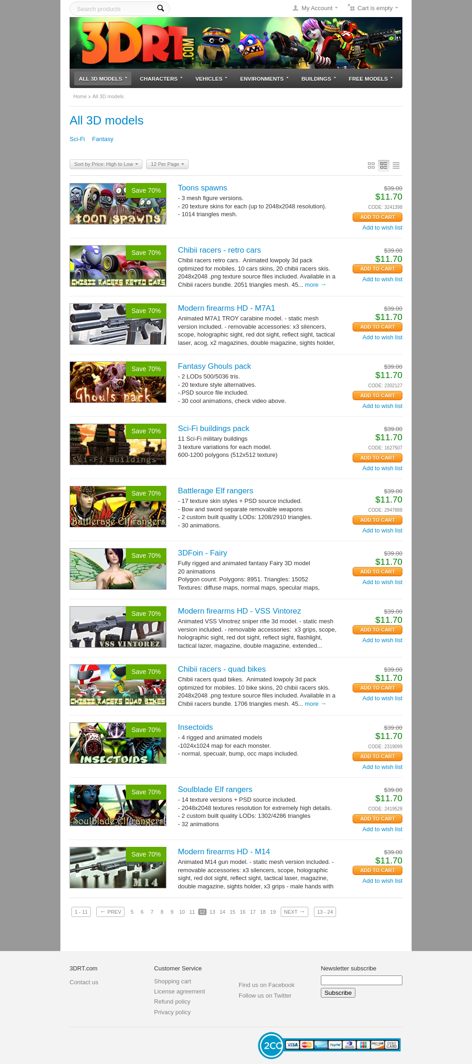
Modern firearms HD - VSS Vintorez (239, 611)
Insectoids (195, 727)
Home (80, 96)
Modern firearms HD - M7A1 (226, 308)
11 (192, 912)
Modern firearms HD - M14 (224, 851)
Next (294, 911)
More (315, 284)
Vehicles (211, 79)
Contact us (84, 982)
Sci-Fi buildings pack (213, 428)
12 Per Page (167, 164)
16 (242, 912)
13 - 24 (325, 912)
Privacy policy (172, 1012)
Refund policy (172, 1001)
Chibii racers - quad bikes (222, 669)
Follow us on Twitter (265, 995)
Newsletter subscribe (349, 968)
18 (263, 912)
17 (252, 912)
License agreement (179, 991)
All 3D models (103, 79)
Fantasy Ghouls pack (214, 366)
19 (273, 912)
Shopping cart (172, 981)
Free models (371, 79)
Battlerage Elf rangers (215, 490)
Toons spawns (202, 187)
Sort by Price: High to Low (106, 164)
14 (222, 912)
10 (182, 912)
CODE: (375, 207)
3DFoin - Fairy (202, 553)
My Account (316, 8)
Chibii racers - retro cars (219, 250)
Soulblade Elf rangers (215, 789)
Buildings (318, 79)
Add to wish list (382, 227)
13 (212, 912)
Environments (264, 79)
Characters (161, 79)
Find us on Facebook (267, 984)
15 (232, 912)
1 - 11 (81, 912)
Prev (110, 911)
